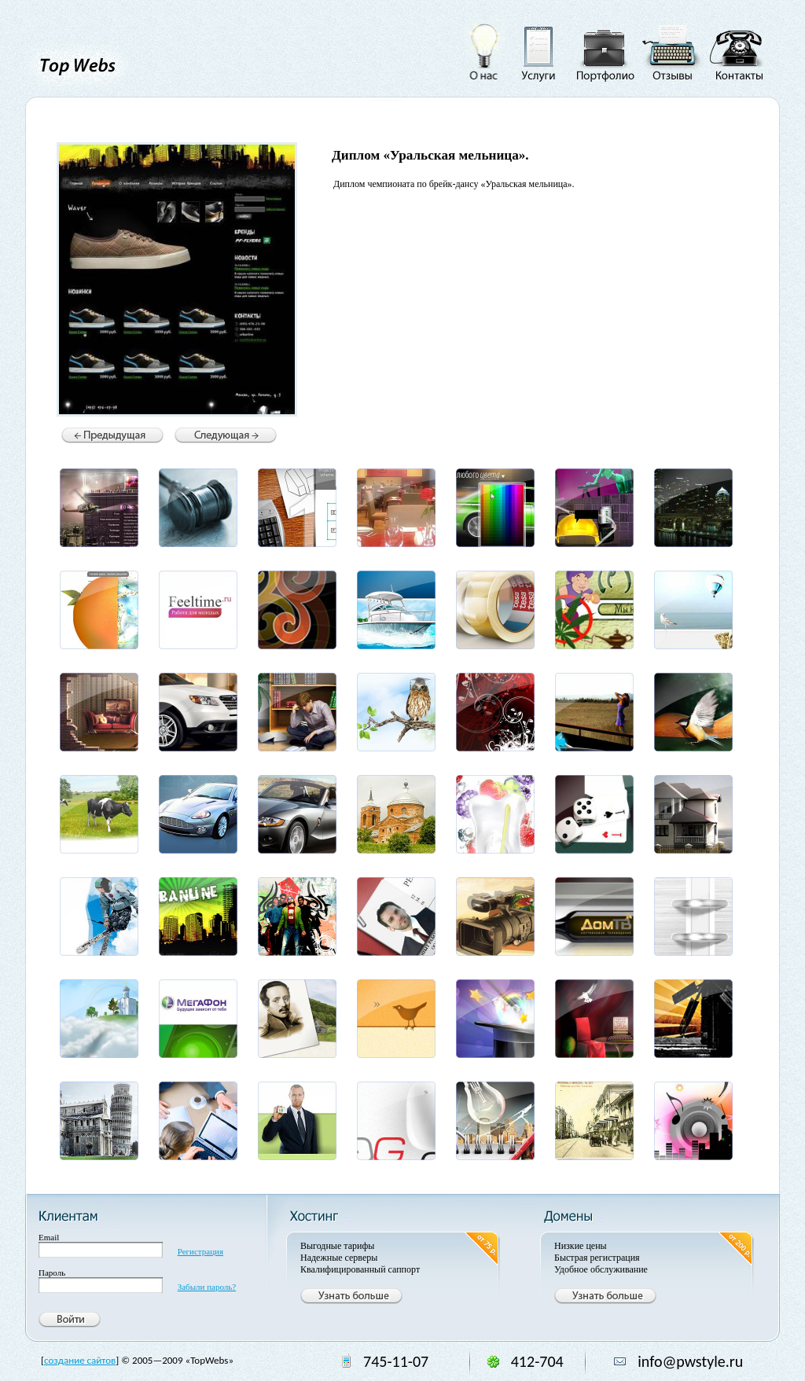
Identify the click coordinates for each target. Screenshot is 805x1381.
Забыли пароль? (207, 1286)
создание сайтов (80, 1360)
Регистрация (200, 1251)
